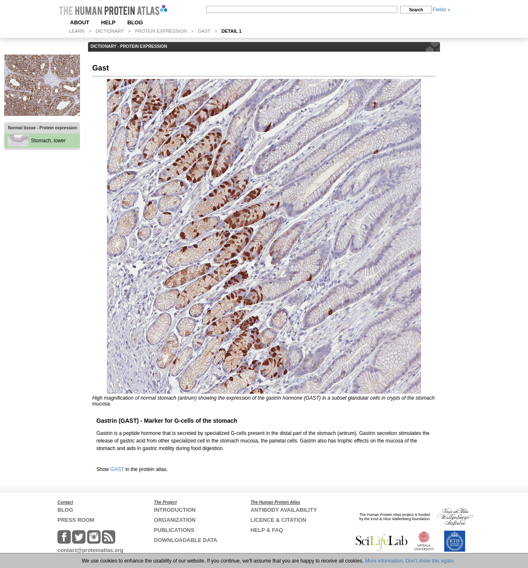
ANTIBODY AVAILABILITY (284, 510)
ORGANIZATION (174, 520)
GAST (204, 31)
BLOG (135, 22)
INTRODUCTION (175, 510)
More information (384, 561)
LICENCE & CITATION (278, 520)
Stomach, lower (48, 141)
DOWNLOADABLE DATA (185, 540)
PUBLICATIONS (174, 530)
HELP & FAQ (267, 530)
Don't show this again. (430, 561)
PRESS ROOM (75, 520)
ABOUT (79, 22)
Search (416, 10)
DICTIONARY (110, 31)
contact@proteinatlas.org (90, 550)
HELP (108, 22)
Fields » (441, 10)
